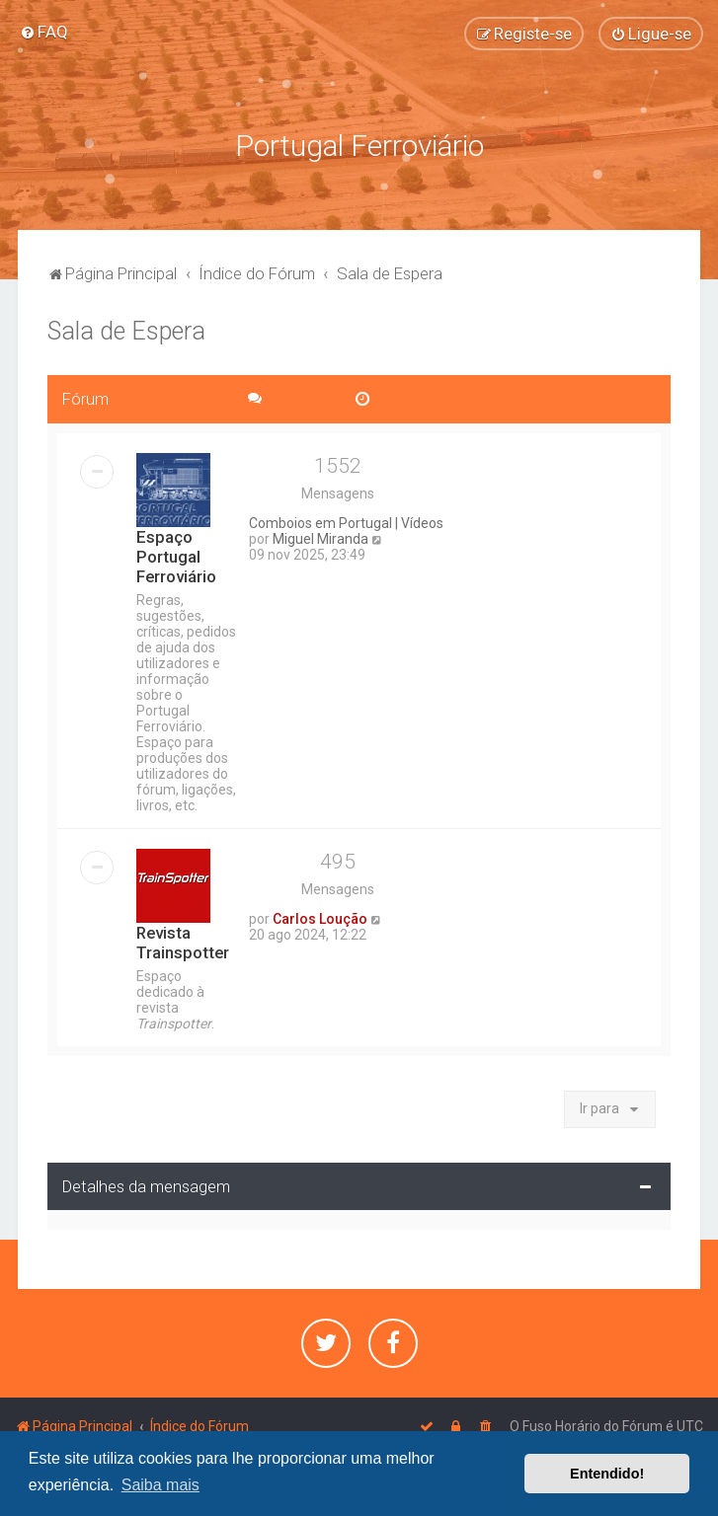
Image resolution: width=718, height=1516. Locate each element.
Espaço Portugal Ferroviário (176, 554)
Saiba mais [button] (160, 1485)
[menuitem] (44, 31)
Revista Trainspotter (182, 940)
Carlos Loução (320, 917)
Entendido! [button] (607, 1473)
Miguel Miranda (320, 537)
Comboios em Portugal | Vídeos (346, 521)
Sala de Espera (126, 329)
